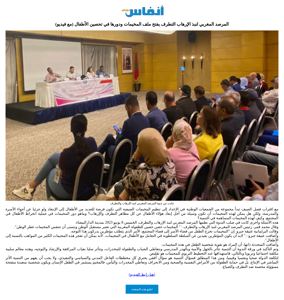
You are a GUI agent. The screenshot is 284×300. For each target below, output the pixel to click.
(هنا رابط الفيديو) (142, 274)
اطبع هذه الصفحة (142, 289)
